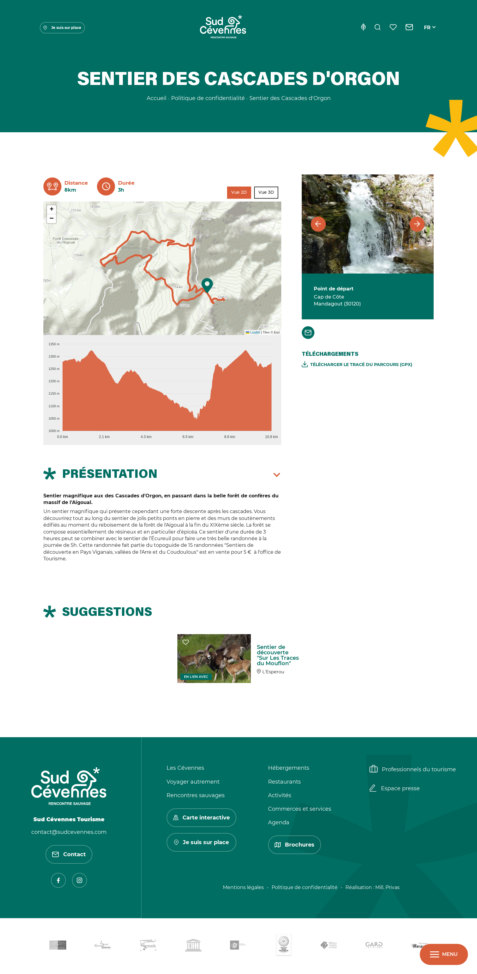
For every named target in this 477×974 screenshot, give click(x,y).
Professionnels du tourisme (412, 769)
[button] (207, 285)
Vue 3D (266, 192)
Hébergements (288, 768)
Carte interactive (201, 817)
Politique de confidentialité (305, 887)
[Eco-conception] (363, 28)
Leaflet (253, 332)
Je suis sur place (62, 27)
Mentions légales (243, 887)
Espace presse (394, 789)
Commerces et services (299, 809)
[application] (162, 387)
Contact (69, 854)
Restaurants (284, 781)
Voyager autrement (193, 781)
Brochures (294, 844)
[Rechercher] (378, 27)
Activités (279, 795)
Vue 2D (239, 192)
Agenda (278, 822)
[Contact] (409, 27)
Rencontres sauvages (196, 795)
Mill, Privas (387, 887)
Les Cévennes (185, 768)
